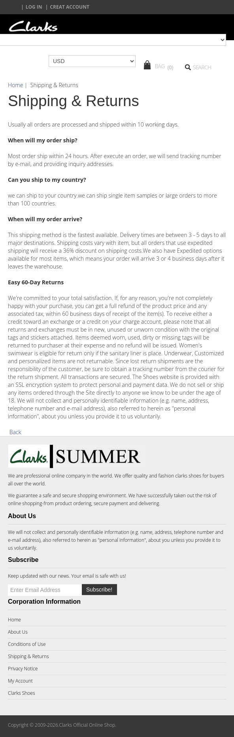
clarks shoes (188, 475)
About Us (18, 632)
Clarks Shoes (21, 693)
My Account (20, 680)
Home (15, 85)
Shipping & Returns (28, 656)
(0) (170, 67)
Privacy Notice (23, 668)
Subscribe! (99, 589)
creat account (69, 7)
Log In (34, 7)
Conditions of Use (27, 644)
